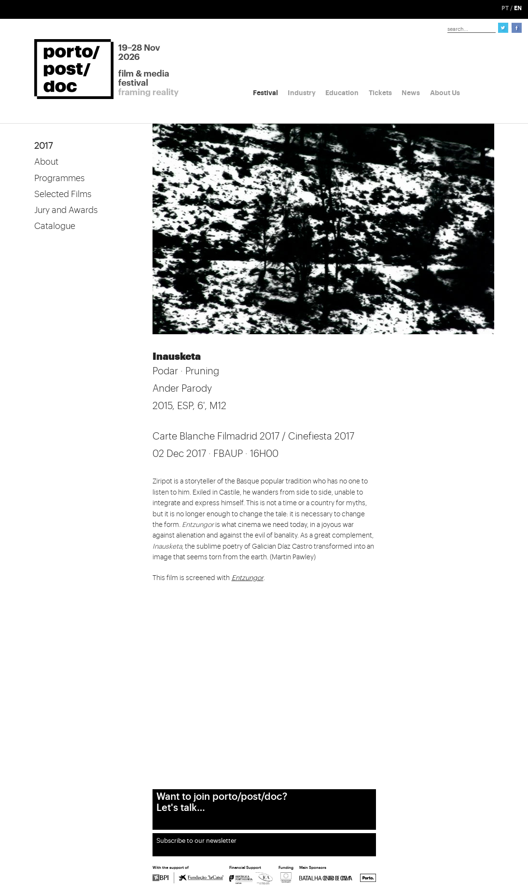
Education (342, 92)
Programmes (59, 178)
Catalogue (54, 226)
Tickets (380, 92)
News (411, 92)
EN (518, 8)
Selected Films (62, 194)
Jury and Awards (65, 210)
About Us (445, 92)
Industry (302, 92)
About (46, 161)
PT (505, 8)
